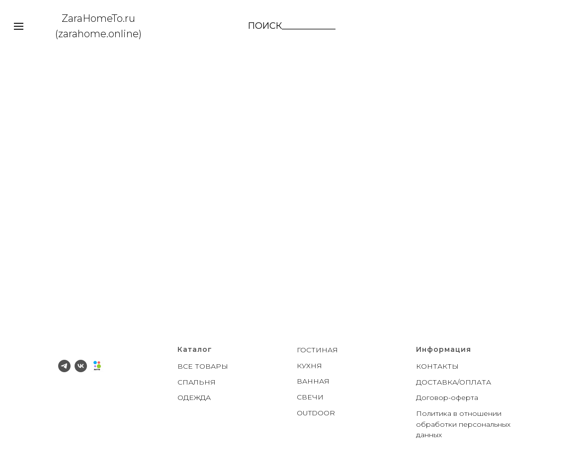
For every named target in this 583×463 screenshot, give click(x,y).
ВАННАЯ (313, 381)
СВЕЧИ (310, 397)
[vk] (81, 366)
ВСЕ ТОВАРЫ (202, 366)
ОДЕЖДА (194, 397)
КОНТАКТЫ (437, 366)
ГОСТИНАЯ (317, 349)
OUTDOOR (316, 412)
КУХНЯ (309, 365)
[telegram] (64, 366)
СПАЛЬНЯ (196, 382)
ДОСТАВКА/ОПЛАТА (453, 382)
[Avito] (97, 366)
